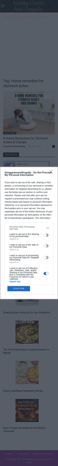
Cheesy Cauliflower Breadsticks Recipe (23, 390)
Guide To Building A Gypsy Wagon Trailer (23, 236)
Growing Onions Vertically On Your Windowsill (26, 312)
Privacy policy (23, 453)
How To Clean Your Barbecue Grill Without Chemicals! (24, 429)
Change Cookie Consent (42, 453)
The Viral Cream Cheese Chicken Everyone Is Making (26, 351)
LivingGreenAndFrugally (14, 146)
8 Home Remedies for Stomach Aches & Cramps (25, 140)
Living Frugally (9, 133)
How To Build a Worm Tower (17, 274)
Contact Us (9, 453)
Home (6, 17)
